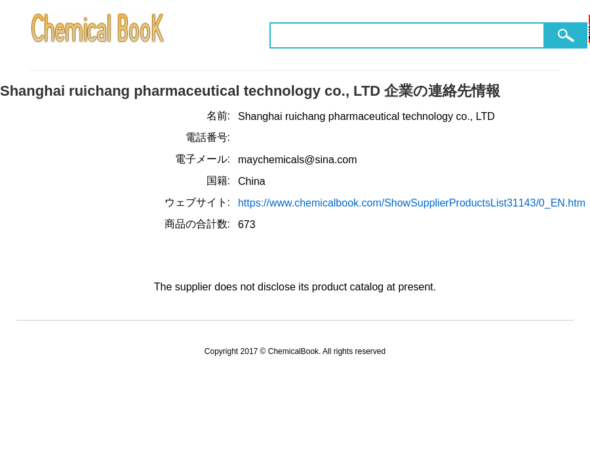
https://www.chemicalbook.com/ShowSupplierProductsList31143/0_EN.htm (411, 202)
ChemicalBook (99, 35)
